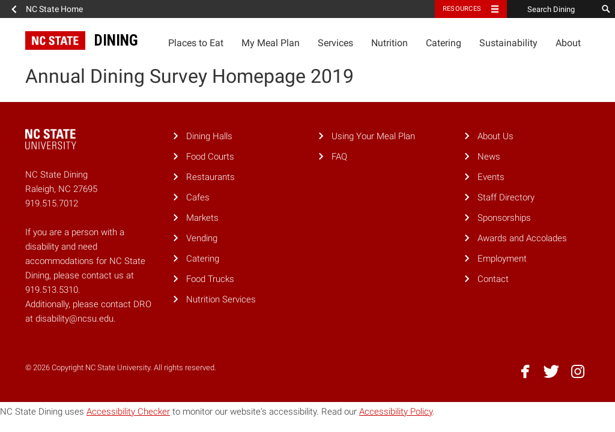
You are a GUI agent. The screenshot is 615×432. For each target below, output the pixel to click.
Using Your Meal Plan (373, 136)
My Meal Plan (270, 43)
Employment (502, 258)
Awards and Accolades (522, 238)
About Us (495, 136)
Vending (201, 238)
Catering (443, 43)
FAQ (339, 156)
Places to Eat (195, 43)
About (568, 43)
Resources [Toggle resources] (462, 9)
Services (335, 43)
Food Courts (210, 156)
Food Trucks (210, 279)
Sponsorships (504, 217)
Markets (202, 217)
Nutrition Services (221, 299)
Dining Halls (209, 136)
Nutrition (389, 43)
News (488, 156)
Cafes (198, 197)
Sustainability (508, 43)
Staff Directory (506, 197)
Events (490, 177)
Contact (493, 279)
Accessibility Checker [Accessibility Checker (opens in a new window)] (128, 411)
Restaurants (210, 177)
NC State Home (54, 9)
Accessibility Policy (395, 411)
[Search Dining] (552, 9)
